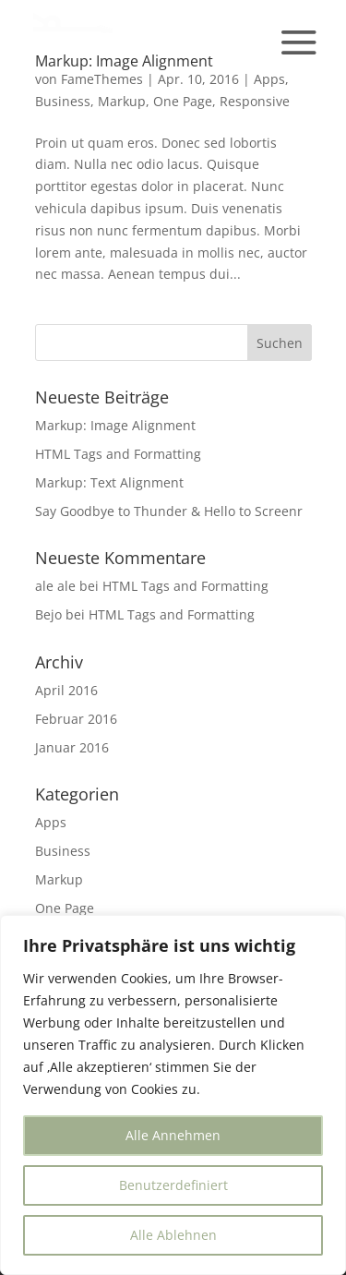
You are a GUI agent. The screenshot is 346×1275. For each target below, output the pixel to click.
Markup (122, 101)
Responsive (255, 101)
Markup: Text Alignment (109, 482)
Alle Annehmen (173, 1135)
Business (62, 101)
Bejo (48, 614)
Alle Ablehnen (173, 1235)
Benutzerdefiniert (173, 1185)
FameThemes (102, 79)
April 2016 (66, 690)
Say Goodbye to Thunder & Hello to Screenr (169, 511)
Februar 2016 (76, 719)
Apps (269, 79)
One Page (182, 101)
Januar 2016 (72, 747)
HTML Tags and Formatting (118, 454)
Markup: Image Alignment (115, 425)
